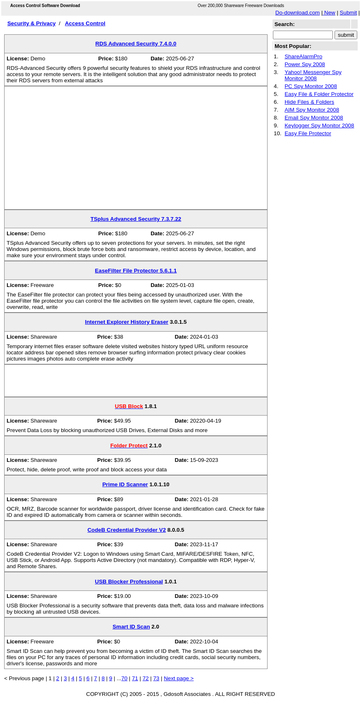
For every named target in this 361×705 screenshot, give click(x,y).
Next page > (179, 678)
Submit (348, 13)
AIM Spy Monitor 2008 (311, 110)
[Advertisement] (136, 151)
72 (146, 678)
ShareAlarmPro (303, 56)
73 (156, 678)
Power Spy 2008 (304, 64)
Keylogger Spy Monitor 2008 (319, 125)
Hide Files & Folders (309, 102)
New (329, 13)
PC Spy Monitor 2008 (310, 86)
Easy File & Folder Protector (319, 94)
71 (135, 678)
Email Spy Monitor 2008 (313, 118)
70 (124, 678)
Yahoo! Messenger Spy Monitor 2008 (313, 75)
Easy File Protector (307, 133)
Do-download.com (297, 13)
